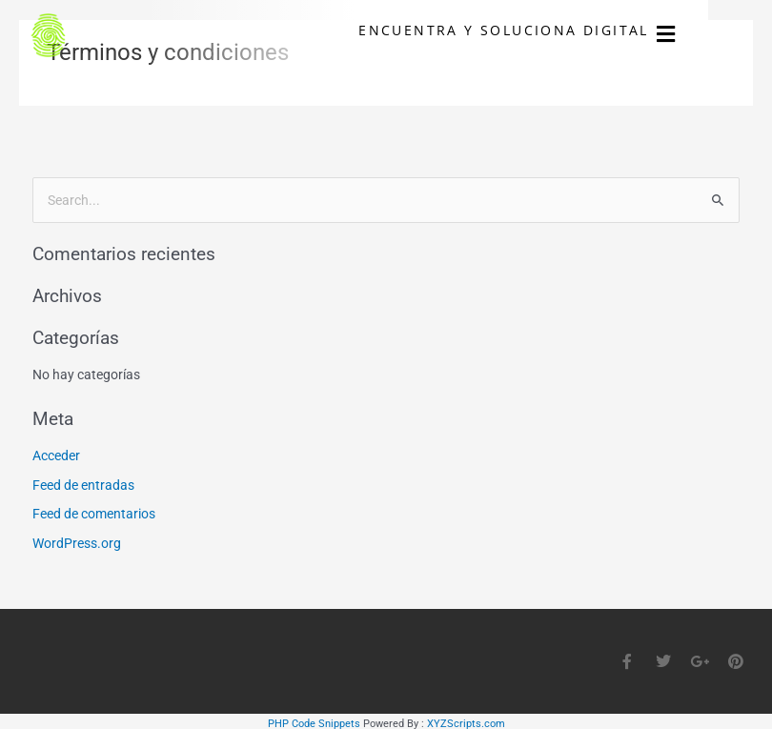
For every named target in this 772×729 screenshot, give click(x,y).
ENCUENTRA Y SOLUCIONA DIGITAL (564, 32)
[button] (728, 38)
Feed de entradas (83, 485)
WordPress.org (76, 543)
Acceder (56, 455)
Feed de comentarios (93, 513)
